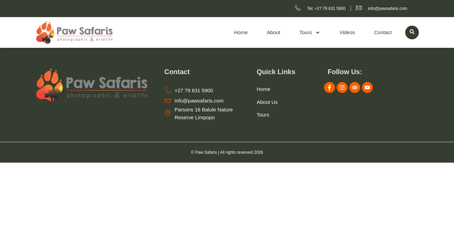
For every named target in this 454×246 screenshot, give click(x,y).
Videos (347, 32)
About (273, 32)
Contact (383, 32)
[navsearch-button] (412, 32)
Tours (310, 33)
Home (241, 32)
